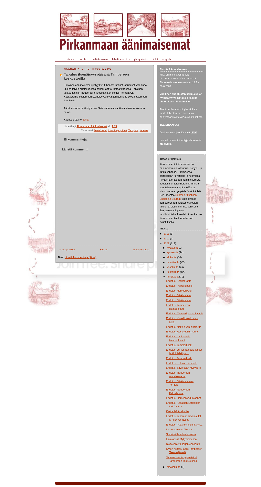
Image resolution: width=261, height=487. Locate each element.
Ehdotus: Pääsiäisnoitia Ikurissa (184, 424)
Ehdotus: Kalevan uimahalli (181, 363)
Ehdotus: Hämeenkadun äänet (183, 398)
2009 (167, 243)
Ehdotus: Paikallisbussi (179, 285)
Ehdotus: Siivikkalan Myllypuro (183, 367)
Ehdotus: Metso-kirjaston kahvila (184, 313)
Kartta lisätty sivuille (177, 411)
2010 (167, 238)
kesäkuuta (173, 267)
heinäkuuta (173, 262)
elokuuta (172, 257)
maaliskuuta (174, 467)
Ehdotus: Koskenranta (178, 281)
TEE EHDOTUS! (169, 124)
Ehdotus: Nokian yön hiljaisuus (183, 327)
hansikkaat (100, 130)
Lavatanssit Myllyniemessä (181, 439)
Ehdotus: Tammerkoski (179, 345)
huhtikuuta (173, 276)
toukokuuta (173, 272)
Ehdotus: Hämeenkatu (179, 290)
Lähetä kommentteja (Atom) (80, 257)
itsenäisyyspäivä (117, 130)
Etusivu (104, 249)
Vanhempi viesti (142, 249)
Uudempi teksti (66, 249)
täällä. (85, 119)
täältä (194, 132)
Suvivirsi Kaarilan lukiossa (181, 434)
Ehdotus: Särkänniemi (178, 295)
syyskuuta (173, 252)
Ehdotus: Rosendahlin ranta (182, 331)
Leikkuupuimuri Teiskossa (180, 429)
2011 (167, 233)
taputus (144, 130)
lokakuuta (172, 247)
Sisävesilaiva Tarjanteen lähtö (183, 444)
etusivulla (165, 144)
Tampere (133, 130)
